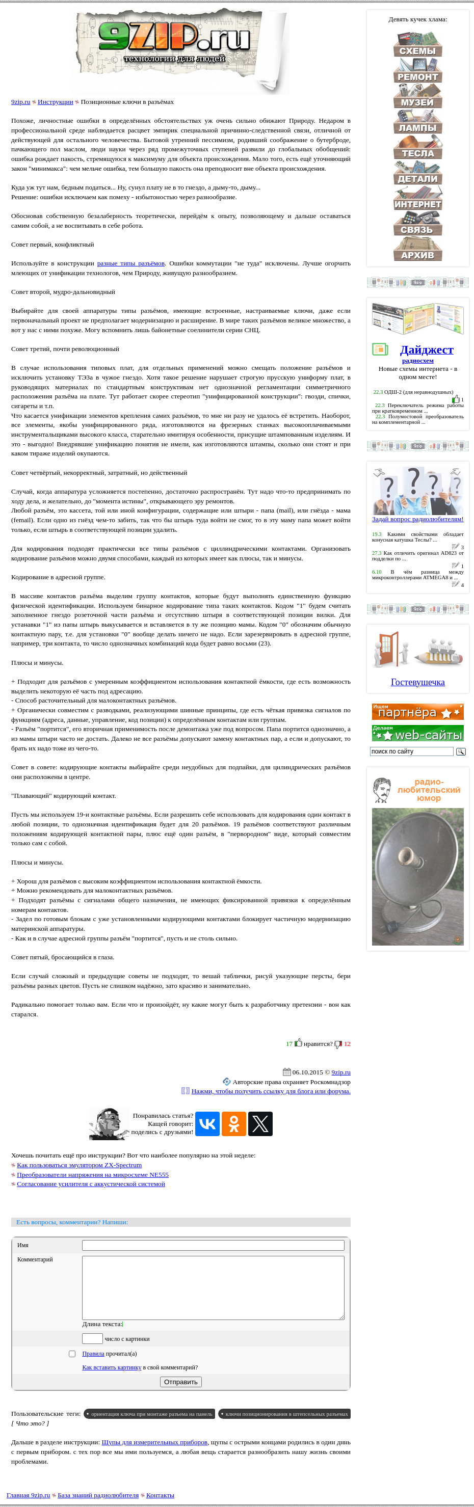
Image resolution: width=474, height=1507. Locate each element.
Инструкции (55, 101)
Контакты (160, 1495)
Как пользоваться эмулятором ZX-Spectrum (79, 1165)
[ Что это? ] (30, 1435)
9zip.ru (20, 101)
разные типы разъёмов (131, 263)
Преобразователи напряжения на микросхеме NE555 (93, 1174)
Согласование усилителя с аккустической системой (91, 1184)
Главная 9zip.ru (28, 1495)
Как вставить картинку (111, 1379)
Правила (93, 1365)
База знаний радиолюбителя (98, 1495)
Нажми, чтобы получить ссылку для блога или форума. (271, 1091)
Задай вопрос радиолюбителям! (418, 516)
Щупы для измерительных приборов (155, 1454)
